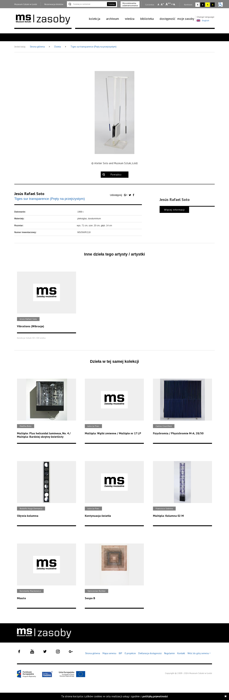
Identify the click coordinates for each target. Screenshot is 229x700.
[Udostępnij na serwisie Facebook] (133, 195)
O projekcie (130, 653)
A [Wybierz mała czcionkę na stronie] (158, 4)
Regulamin (169, 653)
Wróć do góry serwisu (199, 653)
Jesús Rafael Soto (29, 193)
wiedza (129, 19)
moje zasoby (185, 19)
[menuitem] (96, 19)
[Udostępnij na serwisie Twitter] (130, 195)
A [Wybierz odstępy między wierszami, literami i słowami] (175, 4)
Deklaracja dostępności (150, 653)
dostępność (167, 19)
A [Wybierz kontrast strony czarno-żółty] (212, 4)
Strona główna (37, 46)
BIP (120, 653)
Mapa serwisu (109, 653)
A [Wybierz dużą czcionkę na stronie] (168, 4)
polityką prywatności (155, 696)
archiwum (112, 19)
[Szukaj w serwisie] (86, 4)
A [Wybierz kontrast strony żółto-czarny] (207, 4)
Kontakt (181, 653)
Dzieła (57, 46)
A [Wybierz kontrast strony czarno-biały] (202, 4)
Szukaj (111, 4)
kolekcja (94, 19)
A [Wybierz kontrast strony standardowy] (197, 4)
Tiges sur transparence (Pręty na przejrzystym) (93, 46)
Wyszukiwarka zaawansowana (130, 4)
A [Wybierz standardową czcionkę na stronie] (162, 4)
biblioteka (147, 19)
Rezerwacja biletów (53, 4)
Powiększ (116, 174)
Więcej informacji (174, 209)
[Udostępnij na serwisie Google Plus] (126, 195)
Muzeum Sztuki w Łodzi (25, 4)
